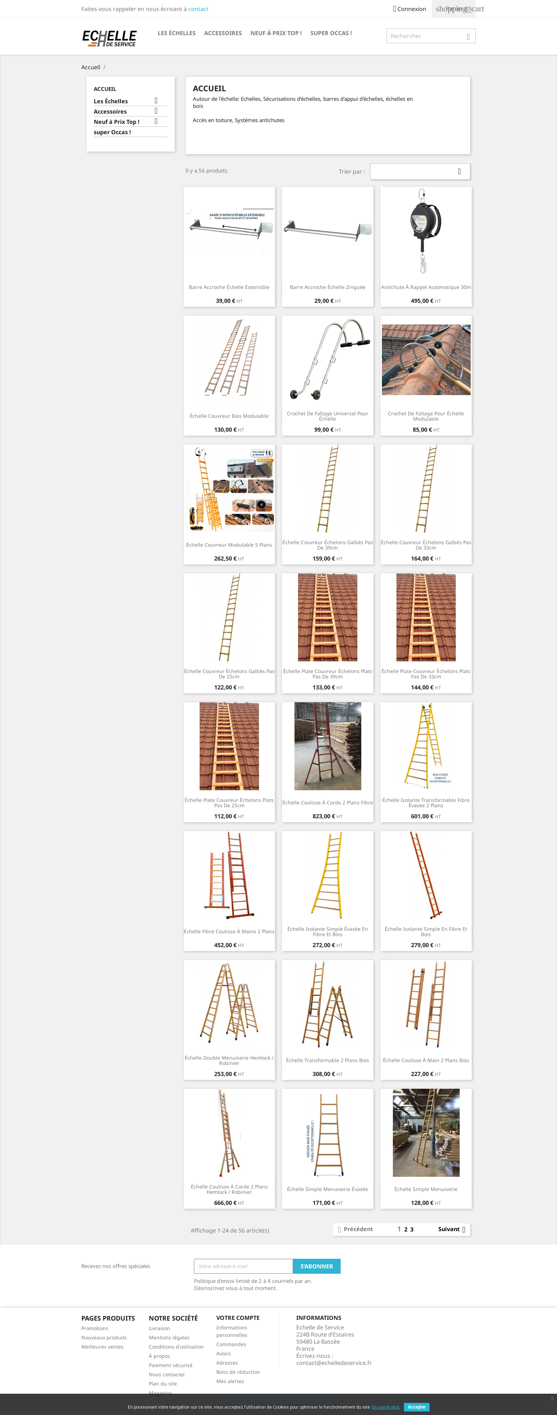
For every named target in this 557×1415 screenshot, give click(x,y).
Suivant (453, 1229)
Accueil (105, 88)
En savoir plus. (386, 1407)
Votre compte (238, 1318)
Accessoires (223, 33)
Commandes (231, 1344)
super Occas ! (331, 33)
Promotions (94, 1328)
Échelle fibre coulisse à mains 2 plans (229, 931)
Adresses (227, 1362)
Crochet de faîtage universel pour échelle (327, 416)
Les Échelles (177, 33)
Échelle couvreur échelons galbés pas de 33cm (426, 545)
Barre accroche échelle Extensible (229, 287)
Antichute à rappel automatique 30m (426, 287)
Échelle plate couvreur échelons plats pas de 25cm (229, 802)
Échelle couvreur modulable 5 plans (229, 544)
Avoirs (223, 1353)
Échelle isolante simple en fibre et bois (426, 931)
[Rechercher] (431, 35)
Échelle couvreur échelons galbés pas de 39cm (327, 545)
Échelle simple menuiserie (426, 1189)
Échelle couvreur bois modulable (229, 416)
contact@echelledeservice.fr (334, 1363)
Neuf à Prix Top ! (276, 33)
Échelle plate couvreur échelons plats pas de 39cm (327, 673)
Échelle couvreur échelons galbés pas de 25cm (229, 673)
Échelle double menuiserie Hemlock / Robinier (229, 1060)
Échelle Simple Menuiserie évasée (327, 1189)
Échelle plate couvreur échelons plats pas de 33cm (426, 673)
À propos (159, 1356)
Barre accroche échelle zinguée (328, 287)
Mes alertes (230, 1381)
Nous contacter (167, 1374)
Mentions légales (169, 1337)
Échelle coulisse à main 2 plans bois (426, 1060)
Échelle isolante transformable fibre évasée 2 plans (426, 802)
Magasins (160, 1392)
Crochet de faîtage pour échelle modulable (426, 416)
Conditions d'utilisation (176, 1346)
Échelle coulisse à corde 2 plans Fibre (327, 802)
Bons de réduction (238, 1371)
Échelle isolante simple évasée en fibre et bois (327, 931)
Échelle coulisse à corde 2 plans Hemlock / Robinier (229, 1189)
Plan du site (163, 1383)
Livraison (159, 1328)
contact (198, 9)
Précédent (354, 1229)
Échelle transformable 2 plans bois (327, 1060)
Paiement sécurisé (171, 1365)
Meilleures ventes (102, 1346)
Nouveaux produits (104, 1337)
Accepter (417, 1407)
